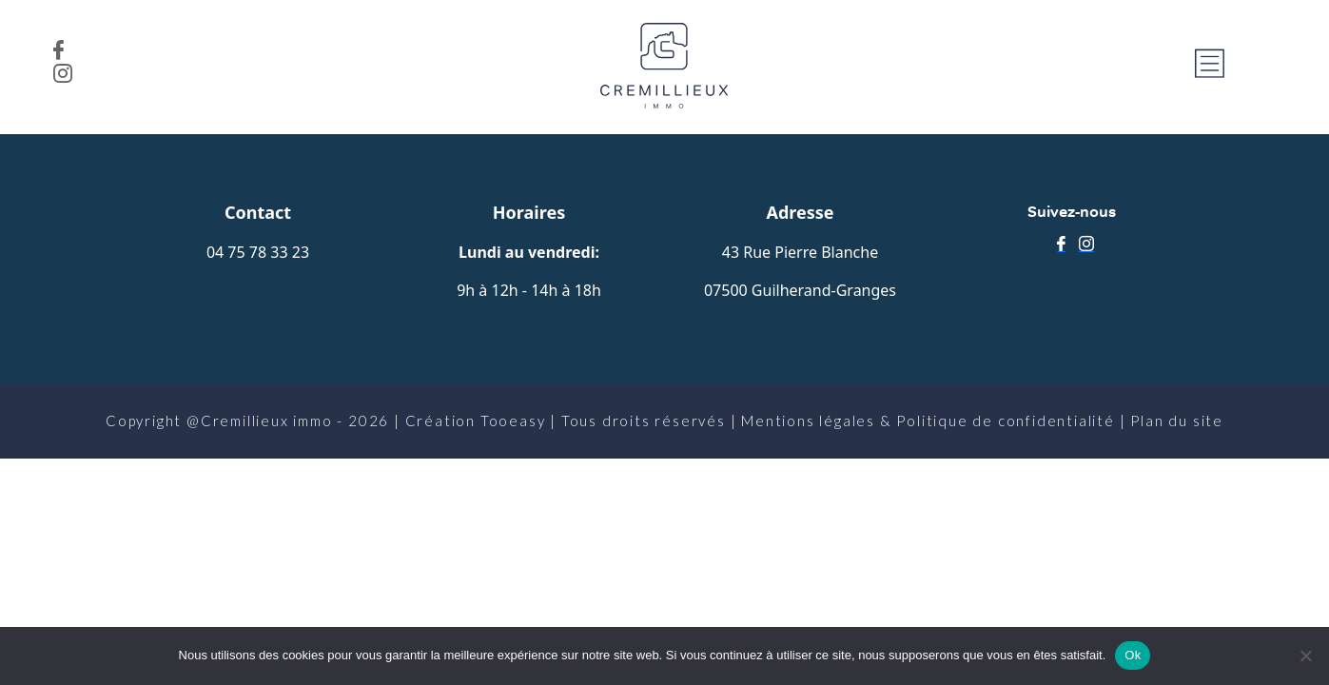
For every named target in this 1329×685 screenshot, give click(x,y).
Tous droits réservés (643, 420)
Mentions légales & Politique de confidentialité (928, 420)
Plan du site (1176, 420)
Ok (1132, 655)
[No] (1305, 655)
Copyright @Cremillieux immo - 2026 (247, 420)
